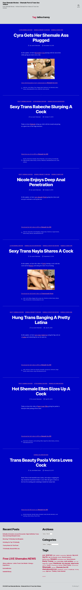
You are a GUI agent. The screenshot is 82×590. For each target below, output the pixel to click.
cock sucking (48, 158)
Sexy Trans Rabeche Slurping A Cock (41, 109)
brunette (42, 369)
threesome (28, 300)
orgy (24, 300)
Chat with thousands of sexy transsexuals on (39, 83)
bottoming (60, 559)
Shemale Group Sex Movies (51, 245)
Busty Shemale (41, 158)
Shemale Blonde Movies (56, 383)
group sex (40, 298)
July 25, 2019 (49, 327)
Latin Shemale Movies (25, 30)
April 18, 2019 (48, 399)
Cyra (35, 87)
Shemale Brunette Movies (42, 30)
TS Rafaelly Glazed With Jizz (11, 548)
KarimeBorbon (7, 568)
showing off (60, 569)
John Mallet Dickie (36, 470)
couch (74, 561)
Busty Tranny (47, 561)
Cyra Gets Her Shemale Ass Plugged (41, 38)
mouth (49, 565)
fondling (50, 563)
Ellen (41, 441)
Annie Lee (33, 369)
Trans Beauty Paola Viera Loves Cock (41, 462)
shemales (54, 567)
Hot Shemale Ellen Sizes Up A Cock (41, 391)
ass (54, 555)
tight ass (48, 571)
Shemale (46, 567)
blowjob (34, 158)
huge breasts (26, 160)
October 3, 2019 (49, 190)
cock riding (30, 87)
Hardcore (45, 87)
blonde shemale (27, 514)
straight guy (71, 569)
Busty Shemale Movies (25, 101)
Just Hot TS (44, 576)
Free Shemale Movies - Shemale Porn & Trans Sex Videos (21, 3)
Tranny (54, 571)
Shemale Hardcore (57, 30)
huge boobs (75, 563)
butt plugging (36, 231)
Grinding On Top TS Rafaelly (11, 542)
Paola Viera (37, 516)
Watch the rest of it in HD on (34, 154)
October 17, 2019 (49, 117)
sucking (43, 571)
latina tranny (33, 160)
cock (55, 561)
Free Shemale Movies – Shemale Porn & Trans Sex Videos (24, 586)
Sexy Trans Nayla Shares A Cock (41, 251)
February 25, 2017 (49, 470)
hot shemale (52, 87)
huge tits (45, 441)
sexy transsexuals (75, 565)
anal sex (25, 87)
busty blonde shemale (49, 514)
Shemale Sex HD (62, 567)
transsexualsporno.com (38, 300)
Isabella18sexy (7, 571)
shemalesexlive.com (32, 89)
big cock (75, 555)
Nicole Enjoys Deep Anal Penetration (41, 182)
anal (24, 298)
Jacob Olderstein (35, 45)
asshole (58, 555)
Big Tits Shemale (53, 557)
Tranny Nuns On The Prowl (10, 545)
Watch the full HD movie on (34, 510)
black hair (29, 158)
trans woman (46, 89)
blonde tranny (35, 514)
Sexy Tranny (67, 565)
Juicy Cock (44, 565)
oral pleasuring (54, 565)
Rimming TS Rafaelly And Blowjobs (13, 539)
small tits (40, 89)
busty (64, 559)
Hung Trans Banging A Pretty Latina (41, 320)
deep (77, 561)
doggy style (40, 87)
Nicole (31, 233)
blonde (59, 557)
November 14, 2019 (49, 45)
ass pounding (63, 555)
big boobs (30, 231)
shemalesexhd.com (51, 160)
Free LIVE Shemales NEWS (19, 558)
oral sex (39, 160)
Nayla (57, 298)
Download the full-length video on (37, 293)
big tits (25, 158)
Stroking (77, 569)
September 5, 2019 (49, 256)
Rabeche (43, 160)
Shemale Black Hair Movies (56, 101)
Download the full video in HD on (36, 227)
